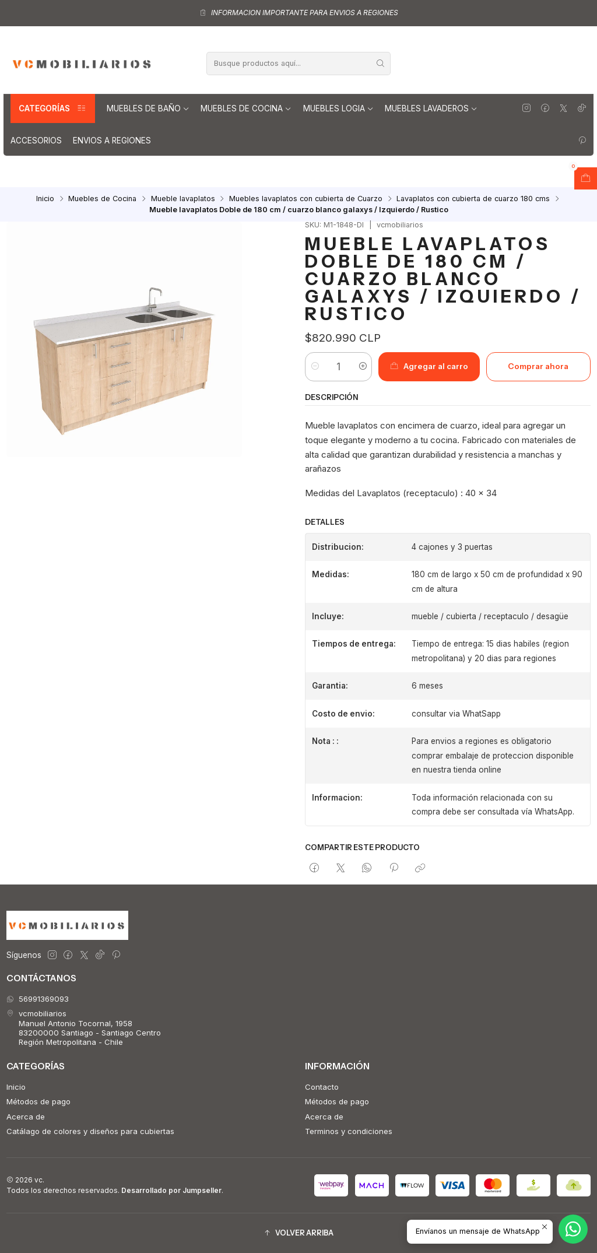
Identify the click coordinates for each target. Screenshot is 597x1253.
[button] (298, 1233)
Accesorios (36, 140)
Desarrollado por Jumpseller (171, 1190)
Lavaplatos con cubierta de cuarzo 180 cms (473, 199)
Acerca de (25, 1116)
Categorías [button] (53, 108)
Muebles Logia (338, 108)
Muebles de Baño (148, 108)
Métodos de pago (38, 1101)
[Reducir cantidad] (314, 367)
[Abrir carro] (585, 178)
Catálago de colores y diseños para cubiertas (90, 1131)
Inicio (45, 199)
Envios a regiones (112, 140)
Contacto (322, 1086)
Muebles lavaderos (431, 108)
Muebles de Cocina (246, 108)
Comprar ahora (538, 366)
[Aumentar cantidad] (362, 367)
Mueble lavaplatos (183, 199)
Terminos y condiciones (348, 1131)
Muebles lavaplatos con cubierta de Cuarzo (305, 199)
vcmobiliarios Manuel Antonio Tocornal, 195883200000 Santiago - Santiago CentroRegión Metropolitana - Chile (83, 1028)
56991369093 (37, 998)
